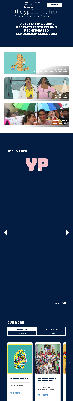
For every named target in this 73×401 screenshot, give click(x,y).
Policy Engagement (51, 329)
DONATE (54, 5)
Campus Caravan (19, 378)
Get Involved (28, 7)
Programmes (22, 329)
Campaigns (22, 333)
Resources (28, 4)
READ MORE (16, 393)
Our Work (38, 2)
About (26, 2)
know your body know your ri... (47, 379)
